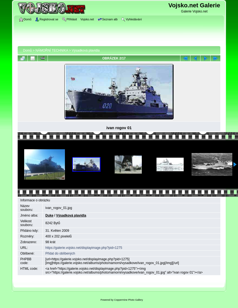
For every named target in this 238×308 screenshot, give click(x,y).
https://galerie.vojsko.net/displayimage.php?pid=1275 (83, 248)
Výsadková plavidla (86, 50)
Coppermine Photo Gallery (128, 300)
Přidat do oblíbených (60, 253)
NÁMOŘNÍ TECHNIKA (52, 50)
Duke (49, 215)
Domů (27, 50)
